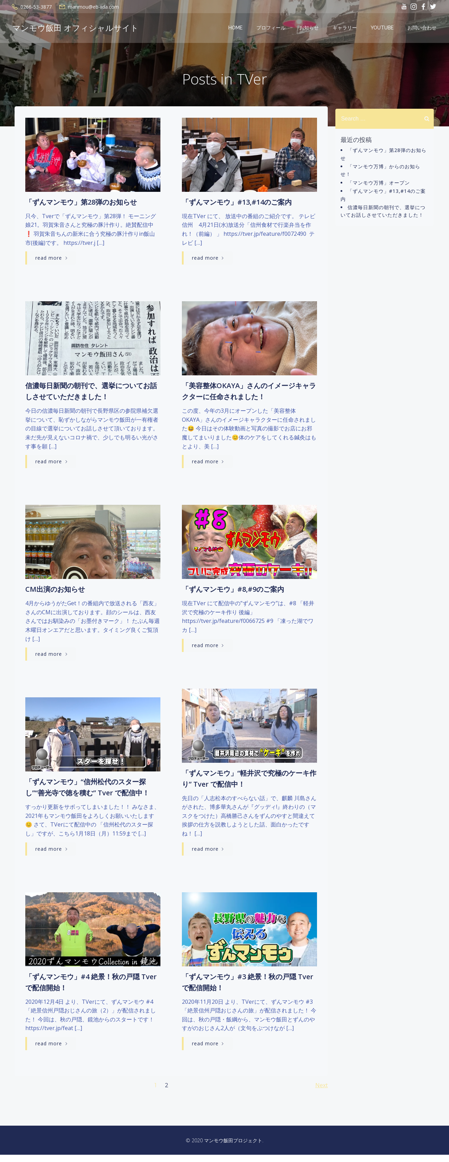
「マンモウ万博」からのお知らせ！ (387, 167)
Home (237, 29)
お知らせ (310, 29)
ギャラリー (346, 29)
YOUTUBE (383, 29)
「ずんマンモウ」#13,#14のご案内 (388, 184)
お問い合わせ (423, 29)
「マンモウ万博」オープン (377, 176)
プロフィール (272, 29)
